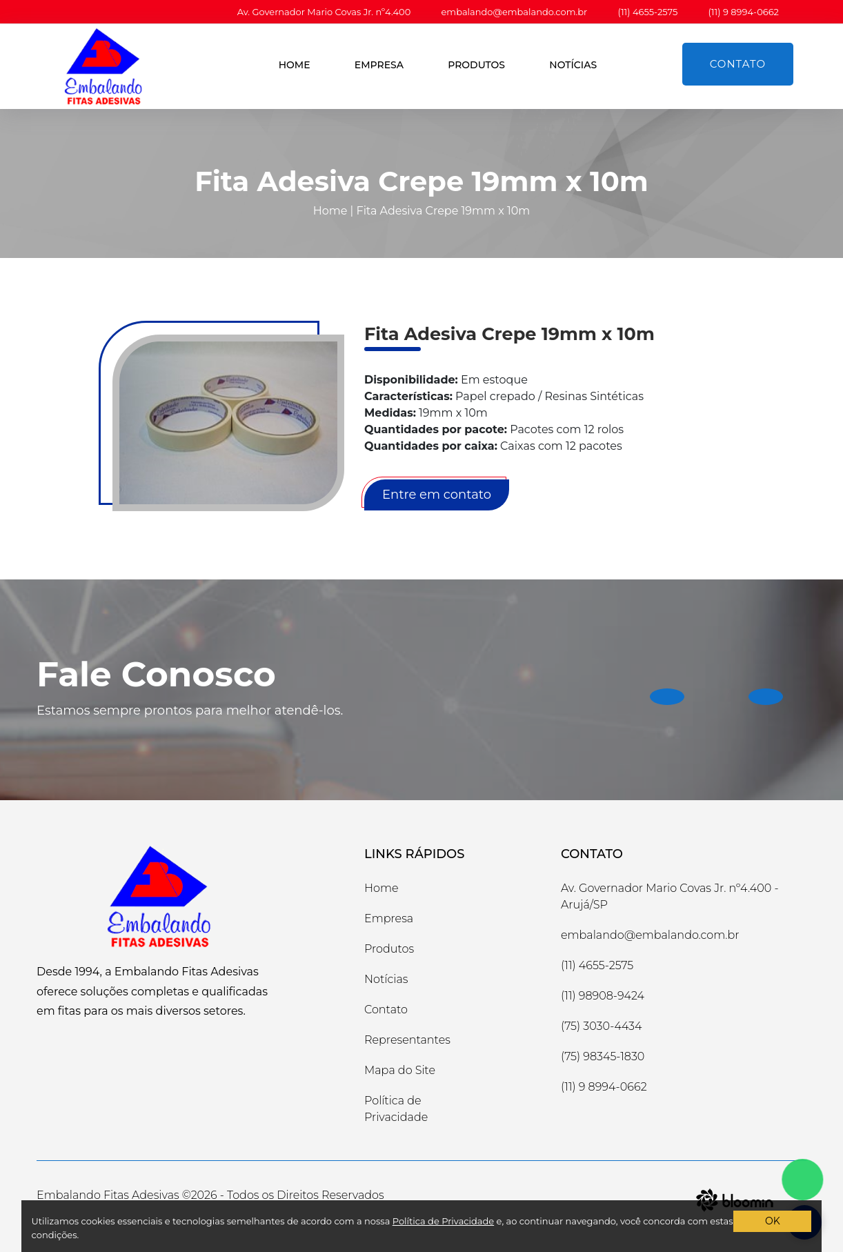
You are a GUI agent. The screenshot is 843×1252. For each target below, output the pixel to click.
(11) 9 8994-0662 (743, 11)
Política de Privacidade (396, 1109)
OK (772, 1221)
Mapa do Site (399, 1070)
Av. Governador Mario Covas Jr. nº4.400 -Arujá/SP (670, 896)
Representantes (407, 1039)
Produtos (476, 65)
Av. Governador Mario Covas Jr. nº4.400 (324, 11)
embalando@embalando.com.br (515, 11)
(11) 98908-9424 (602, 995)
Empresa (379, 65)
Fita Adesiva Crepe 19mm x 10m (443, 210)
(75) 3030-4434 (601, 1026)
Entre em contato (436, 494)
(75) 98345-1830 (602, 1056)
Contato (738, 63)
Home (294, 65)
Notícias (573, 65)
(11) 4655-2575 (647, 11)
